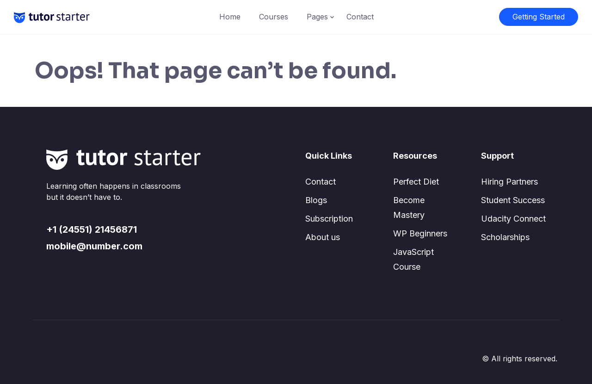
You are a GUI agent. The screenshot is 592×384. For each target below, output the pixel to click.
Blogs (316, 200)
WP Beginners (420, 233)
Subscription (329, 218)
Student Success (513, 200)
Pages (317, 16)
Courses (273, 16)
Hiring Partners (509, 181)
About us (322, 237)
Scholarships (505, 237)
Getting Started (538, 16)
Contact (360, 16)
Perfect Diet (416, 181)
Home (229, 16)
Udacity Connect (513, 218)
